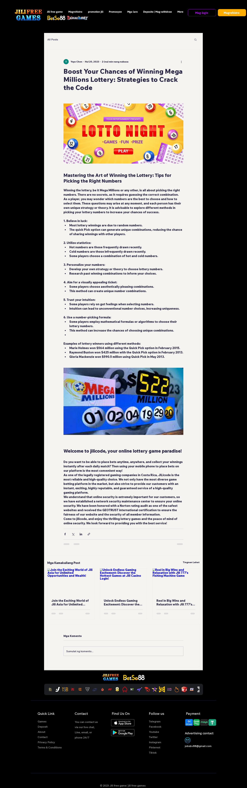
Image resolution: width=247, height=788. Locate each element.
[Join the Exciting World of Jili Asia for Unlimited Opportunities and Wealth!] (70, 581)
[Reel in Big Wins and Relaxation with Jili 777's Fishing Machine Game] (176, 581)
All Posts (52, 39)
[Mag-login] (202, 12)
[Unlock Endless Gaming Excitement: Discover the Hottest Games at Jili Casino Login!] (123, 581)
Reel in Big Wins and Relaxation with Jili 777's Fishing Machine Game (174, 602)
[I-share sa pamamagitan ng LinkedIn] (80, 534)
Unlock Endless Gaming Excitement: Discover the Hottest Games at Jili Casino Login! (121, 602)
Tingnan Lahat (191, 562)
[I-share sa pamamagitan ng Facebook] (65, 534)
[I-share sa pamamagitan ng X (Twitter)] (73, 534)
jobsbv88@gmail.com (198, 746)
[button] (195, 39)
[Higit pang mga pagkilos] (181, 62)
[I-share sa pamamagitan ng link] (88, 534)
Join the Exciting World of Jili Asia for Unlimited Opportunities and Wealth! (70, 602)
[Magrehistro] (232, 12)
